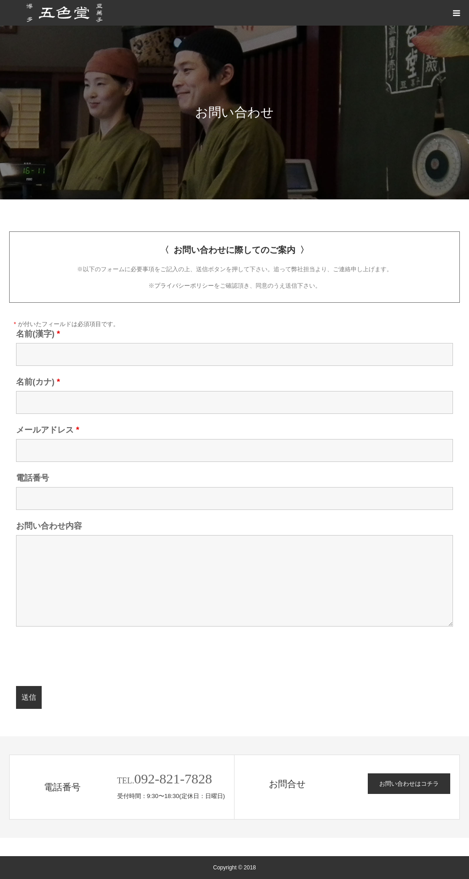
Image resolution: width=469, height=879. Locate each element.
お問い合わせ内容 (49, 526)
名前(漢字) (38, 333)
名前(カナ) (38, 381)
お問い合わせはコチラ (409, 783)
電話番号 (32, 477)
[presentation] (85, 657)
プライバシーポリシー (184, 285)
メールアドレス (47, 429)
